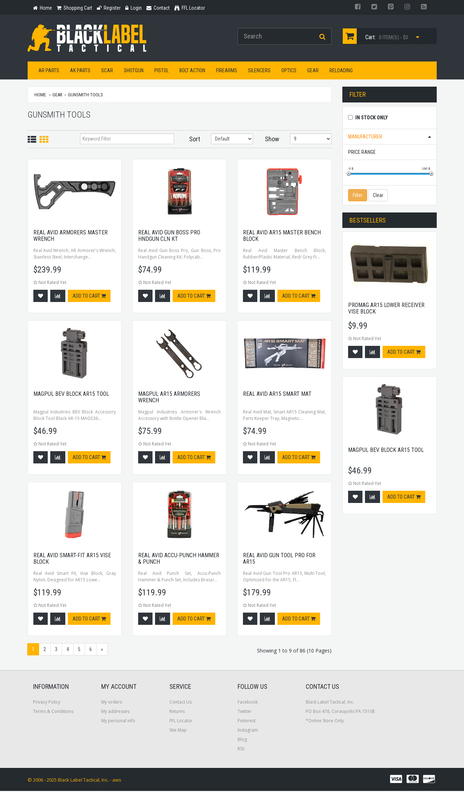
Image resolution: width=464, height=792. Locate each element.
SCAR (107, 71)
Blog (242, 740)
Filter (357, 196)
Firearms (226, 71)
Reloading (341, 71)
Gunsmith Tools (85, 96)
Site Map (178, 731)
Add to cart (89, 297)
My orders (111, 703)
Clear (378, 196)
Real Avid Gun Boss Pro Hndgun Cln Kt (169, 236)
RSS (241, 750)
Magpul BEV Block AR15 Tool (71, 395)
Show (272, 140)
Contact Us (180, 703)
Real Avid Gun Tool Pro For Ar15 (279, 559)
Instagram (248, 731)
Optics (288, 71)
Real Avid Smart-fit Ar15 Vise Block (72, 559)
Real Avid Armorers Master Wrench (70, 236)
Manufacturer (365, 138)
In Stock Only (371, 119)
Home (40, 96)
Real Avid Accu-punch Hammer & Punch (178, 559)
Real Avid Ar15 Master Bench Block (282, 236)
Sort (194, 140)
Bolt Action (192, 71)
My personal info (118, 722)
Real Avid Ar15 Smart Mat (277, 395)
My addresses (115, 712)
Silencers (259, 71)
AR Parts (48, 71)
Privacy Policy (46, 703)
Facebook (248, 703)
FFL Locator (181, 722)
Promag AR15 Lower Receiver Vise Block (386, 309)
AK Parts (80, 71)
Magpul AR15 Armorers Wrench (169, 398)
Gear (313, 71)
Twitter (245, 712)
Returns (177, 712)
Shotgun (134, 71)
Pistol (161, 71)
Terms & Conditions (53, 712)
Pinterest (247, 722)
